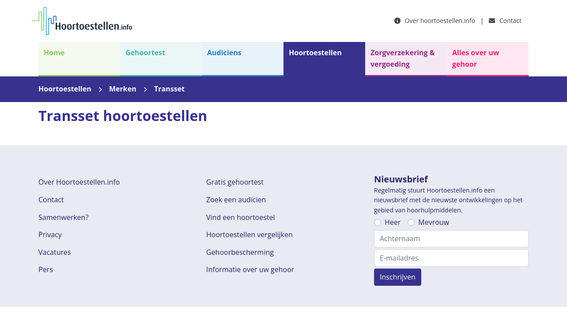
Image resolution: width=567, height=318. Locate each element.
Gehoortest (145, 52)
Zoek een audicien (236, 199)
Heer (393, 222)
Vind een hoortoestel (240, 217)
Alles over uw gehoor (475, 58)
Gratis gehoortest (235, 182)
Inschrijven (398, 277)
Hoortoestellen (315, 52)
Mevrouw (433, 222)
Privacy (50, 234)
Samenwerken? (63, 217)
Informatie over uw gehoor (250, 269)
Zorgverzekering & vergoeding (402, 58)
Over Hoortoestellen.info (79, 182)
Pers (45, 269)
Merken (122, 89)
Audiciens (224, 52)
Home (54, 52)
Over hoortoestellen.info (434, 20)
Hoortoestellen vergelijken (249, 234)
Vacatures (54, 252)
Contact (505, 20)
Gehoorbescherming (240, 252)
